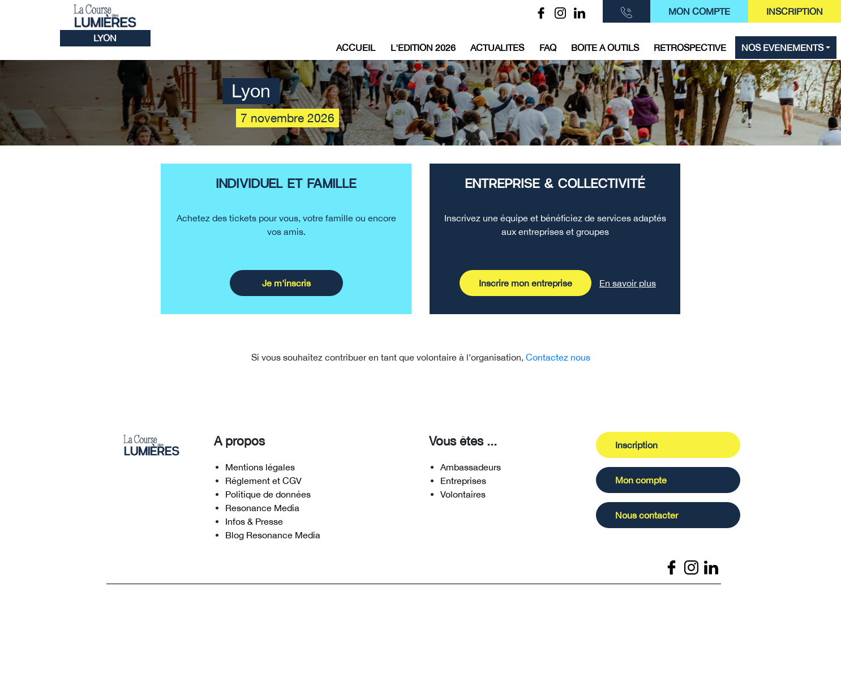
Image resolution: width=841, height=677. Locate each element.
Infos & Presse (254, 525)
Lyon (105, 38)
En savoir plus (627, 283)
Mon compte (699, 11)
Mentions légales (260, 470)
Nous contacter (650, 518)
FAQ (547, 47)
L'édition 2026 (423, 47)
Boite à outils (605, 47)
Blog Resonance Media (272, 538)
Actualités (497, 47)
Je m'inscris (286, 283)
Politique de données (268, 497)
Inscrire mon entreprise (525, 283)
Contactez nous (558, 357)
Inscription (794, 11)
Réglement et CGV (263, 484)
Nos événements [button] (782, 47)
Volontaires (463, 497)
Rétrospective (690, 47)
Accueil (355, 47)
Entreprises (463, 484)
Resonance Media (262, 511)
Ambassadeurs (470, 470)
